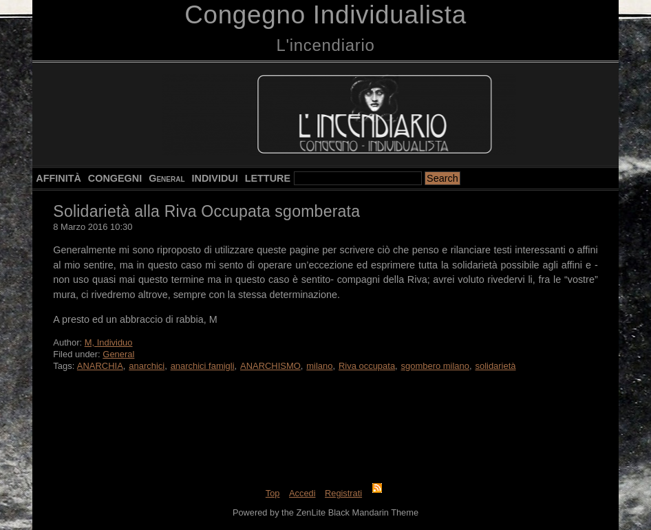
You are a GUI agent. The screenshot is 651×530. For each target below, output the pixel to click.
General (166, 178)
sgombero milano (435, 366)
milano (319, 366)
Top (273, 493)
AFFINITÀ (58, 178)
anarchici (146, 366)
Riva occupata (367, 366)
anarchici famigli (203, 366)
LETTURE (267, 178)
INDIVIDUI (215, 178)
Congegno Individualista (325, 15)
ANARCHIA (100, 366)
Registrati (343, 493)
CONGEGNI (115, 178)
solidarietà (495, 366)
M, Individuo (109, 342)
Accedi (302, 493)
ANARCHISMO (270, 366)
